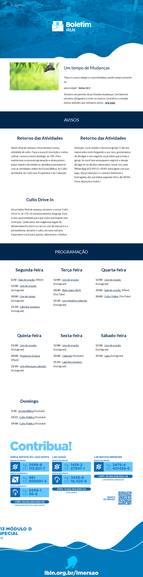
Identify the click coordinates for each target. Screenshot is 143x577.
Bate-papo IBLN (71, 290)
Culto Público (27, 417)
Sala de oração (26, 279)
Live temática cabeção (75, 300)
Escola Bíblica (26, 411)
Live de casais (27, 296)
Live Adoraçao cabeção (33, 366)
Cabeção (67, 355)
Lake (107, 355)
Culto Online (111, 296)
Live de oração (28, 285)
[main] (97, 67)
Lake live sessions (30, 306)
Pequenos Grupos (30, 355)
